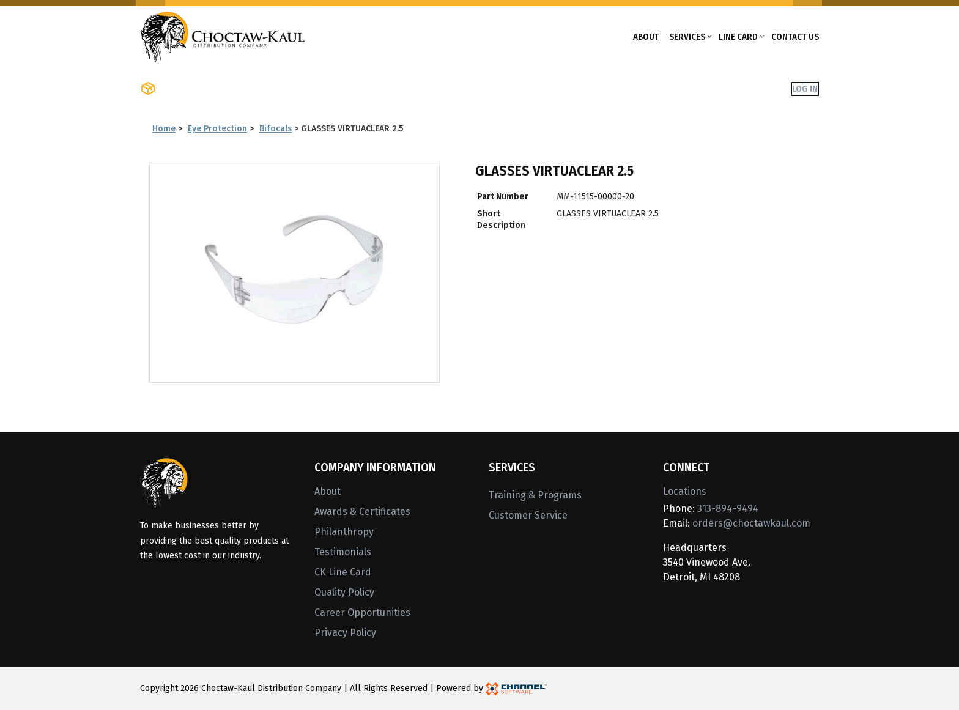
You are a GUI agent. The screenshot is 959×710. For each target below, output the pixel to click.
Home (164, 129)
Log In (805, 88)
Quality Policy (344, 592)
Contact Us (795, 36)
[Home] (222, 36)
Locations (684, 491)
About (646, 36)
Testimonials (342, 552)
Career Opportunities (362, 612)
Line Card (738, 36)
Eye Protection (217, 129)
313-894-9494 (727, 508)
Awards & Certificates (362, 511)
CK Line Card (342, 572)
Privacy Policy (345, 632)
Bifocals (275, 129)
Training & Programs (535, 495)
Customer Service (528, 515)
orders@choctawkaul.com (751, 523)
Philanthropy (344, 532)
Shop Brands (281, 88)
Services (687, 36)
